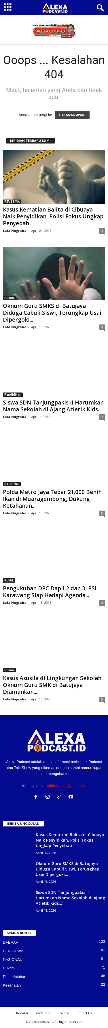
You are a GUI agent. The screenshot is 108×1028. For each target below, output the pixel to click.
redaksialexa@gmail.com (66, 786)
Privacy (63, 1013)
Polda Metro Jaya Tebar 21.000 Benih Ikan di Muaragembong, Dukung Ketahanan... (52, 498)
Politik (9, 580)
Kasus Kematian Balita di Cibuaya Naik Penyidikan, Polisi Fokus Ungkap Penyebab (53, 216)
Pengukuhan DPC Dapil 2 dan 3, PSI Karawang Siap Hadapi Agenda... (49, 592)
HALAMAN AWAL (72, 115)
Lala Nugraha (14, 230)
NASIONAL (11, 484)
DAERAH (10, 942)
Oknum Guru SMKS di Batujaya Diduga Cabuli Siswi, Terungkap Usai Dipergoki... (52, 312)
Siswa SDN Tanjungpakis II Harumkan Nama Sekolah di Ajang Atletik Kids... (53, 406)
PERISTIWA (12, 202)
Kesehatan (12, 985)
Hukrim (9, 298)
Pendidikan (12, 395)
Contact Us (83, 1013)
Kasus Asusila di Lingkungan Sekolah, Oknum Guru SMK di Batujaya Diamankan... (53, 685)
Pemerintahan (14, 977)
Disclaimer (43, 1013)
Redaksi (22, 1013)
